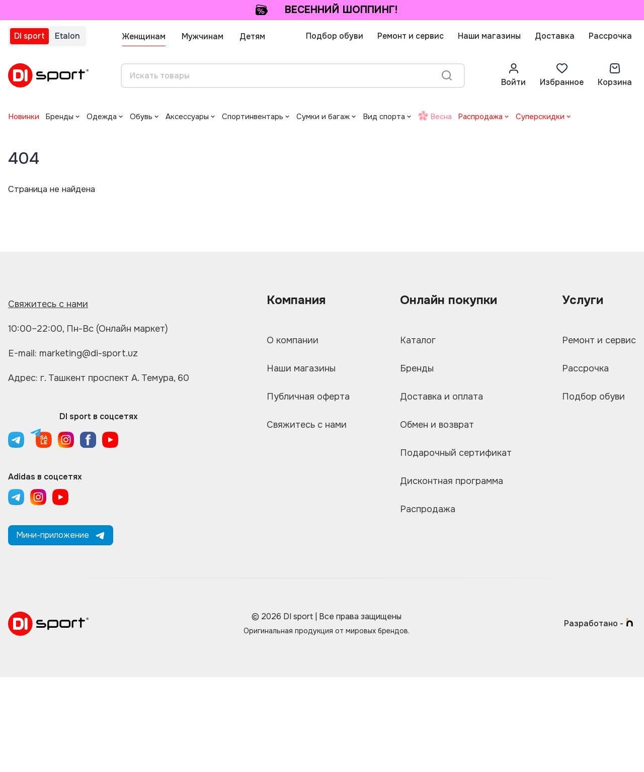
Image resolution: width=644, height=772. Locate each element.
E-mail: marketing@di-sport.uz (73, 353)
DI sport (29, 36)
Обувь (141, 117)
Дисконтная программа (451, 481)
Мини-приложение (60, 535)
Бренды (59, 117)
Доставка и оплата (441, 396)
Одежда (102, 117)
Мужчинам (202, 36)
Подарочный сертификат (456, 452)
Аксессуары (187, 117)
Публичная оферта (308, 396)
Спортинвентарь (252, 117)
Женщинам (144, 36)
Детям (252, 36)
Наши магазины (489, 36)
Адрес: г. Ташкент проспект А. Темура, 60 (98, 377)
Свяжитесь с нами (48, 304)
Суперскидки (540, 117)
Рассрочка (610, 36)
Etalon (67, 36)
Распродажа (480, 117)
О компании (292, 340)
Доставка (555, 36)
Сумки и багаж (323, 117)
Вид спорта (384, 117)
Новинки (23, 117)
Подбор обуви (334, 36)
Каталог (418, 340)
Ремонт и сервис (410, 36)
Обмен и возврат (437, 424)
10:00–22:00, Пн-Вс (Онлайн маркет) (88, 328)
